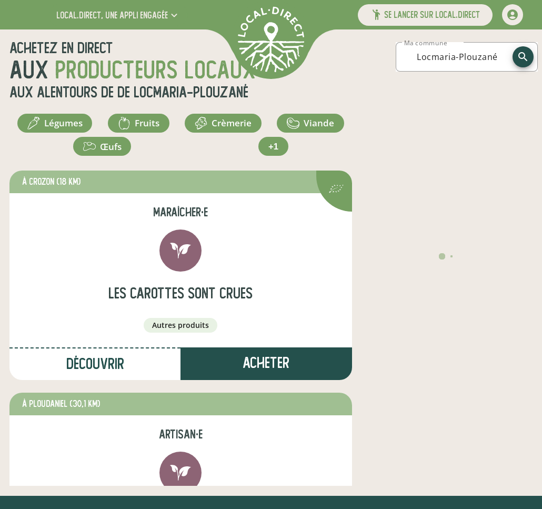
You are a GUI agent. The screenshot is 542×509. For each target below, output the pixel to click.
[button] (118, 15)
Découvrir (95, 372)
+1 (273, 152)
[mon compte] (512, 14)
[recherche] (523, 56)
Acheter (266, 371)
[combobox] (457, 57)
